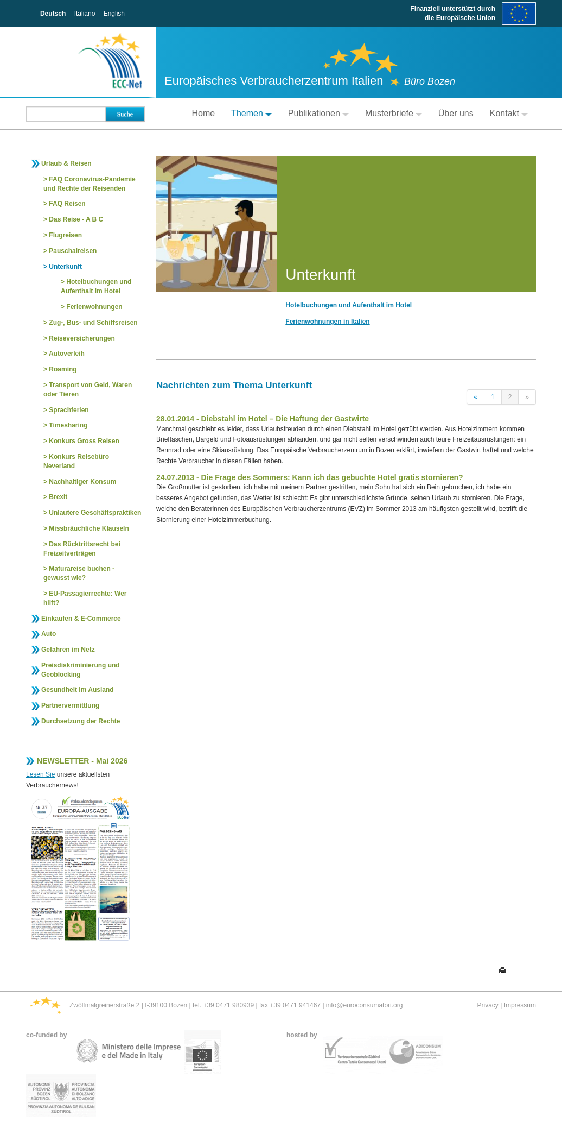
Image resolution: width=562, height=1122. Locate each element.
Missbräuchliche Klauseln (89, 528)
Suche (125, 114)
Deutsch (53, 13)
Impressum (520, 1005)
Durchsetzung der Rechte (80, 721)
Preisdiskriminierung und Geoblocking (80, 669)
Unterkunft (65, 266)
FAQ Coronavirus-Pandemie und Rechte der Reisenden (89, 183)
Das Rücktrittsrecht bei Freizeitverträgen (81, 548)
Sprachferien (68, 410)
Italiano (84, 13)
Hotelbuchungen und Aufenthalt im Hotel (96, 286)
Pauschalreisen (73, 251)
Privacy (488, 1005)
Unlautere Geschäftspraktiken (95, 512)
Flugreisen (65, 235)
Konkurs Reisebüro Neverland (76, 461)
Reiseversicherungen (81, 338)
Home (203, 113)
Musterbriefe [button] (393, 113)
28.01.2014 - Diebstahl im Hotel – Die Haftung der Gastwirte (262, 418)
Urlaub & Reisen (66, 163)
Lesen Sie (40, 774)
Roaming (62, 369)
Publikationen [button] (318, 113)
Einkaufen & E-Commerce (81, 618)
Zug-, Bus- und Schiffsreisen (93, 322)
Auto (48, 634)
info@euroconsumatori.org (364, 1005)
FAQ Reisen (67, 203)
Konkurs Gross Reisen (84, 441)
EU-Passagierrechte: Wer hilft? (85, 598)
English (114, 13)
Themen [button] (251, 113)
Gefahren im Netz (68, 649)
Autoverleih (67, 353)
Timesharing (68, 425)
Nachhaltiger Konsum (82, 482)
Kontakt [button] (509, 113)
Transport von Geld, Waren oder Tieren (87, 389)
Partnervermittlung (70, 705)
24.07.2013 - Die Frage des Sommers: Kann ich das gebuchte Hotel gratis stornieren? (309, 477)
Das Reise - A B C (76, 219)
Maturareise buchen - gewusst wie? (78, 573)
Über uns (456, 113)
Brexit (58, 497)
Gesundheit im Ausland (77, 690)
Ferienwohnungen (94, 307)
